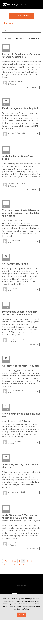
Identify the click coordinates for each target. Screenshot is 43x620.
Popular (34, 38)
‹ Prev (13, 561)
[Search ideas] (21, 30)
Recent (6, 38)
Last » (21, 564)
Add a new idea (21, 16)
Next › (14, 564)
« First (6, 561)
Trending (20, 38)
